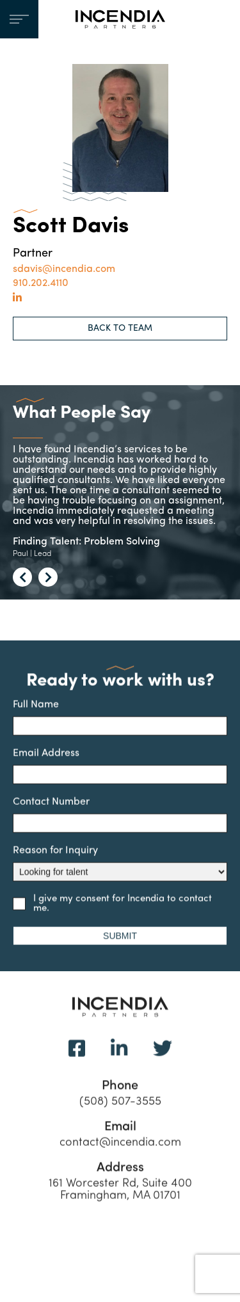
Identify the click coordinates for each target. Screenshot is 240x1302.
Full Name (120, 731)
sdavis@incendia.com (64, 269)
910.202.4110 (40, 283)
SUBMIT (120, 949)
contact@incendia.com (120, 1156)
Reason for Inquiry (120, 876)
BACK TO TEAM (120, 328)
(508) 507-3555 (120, 1115)
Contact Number (120, 828)
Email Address (120, 779)
